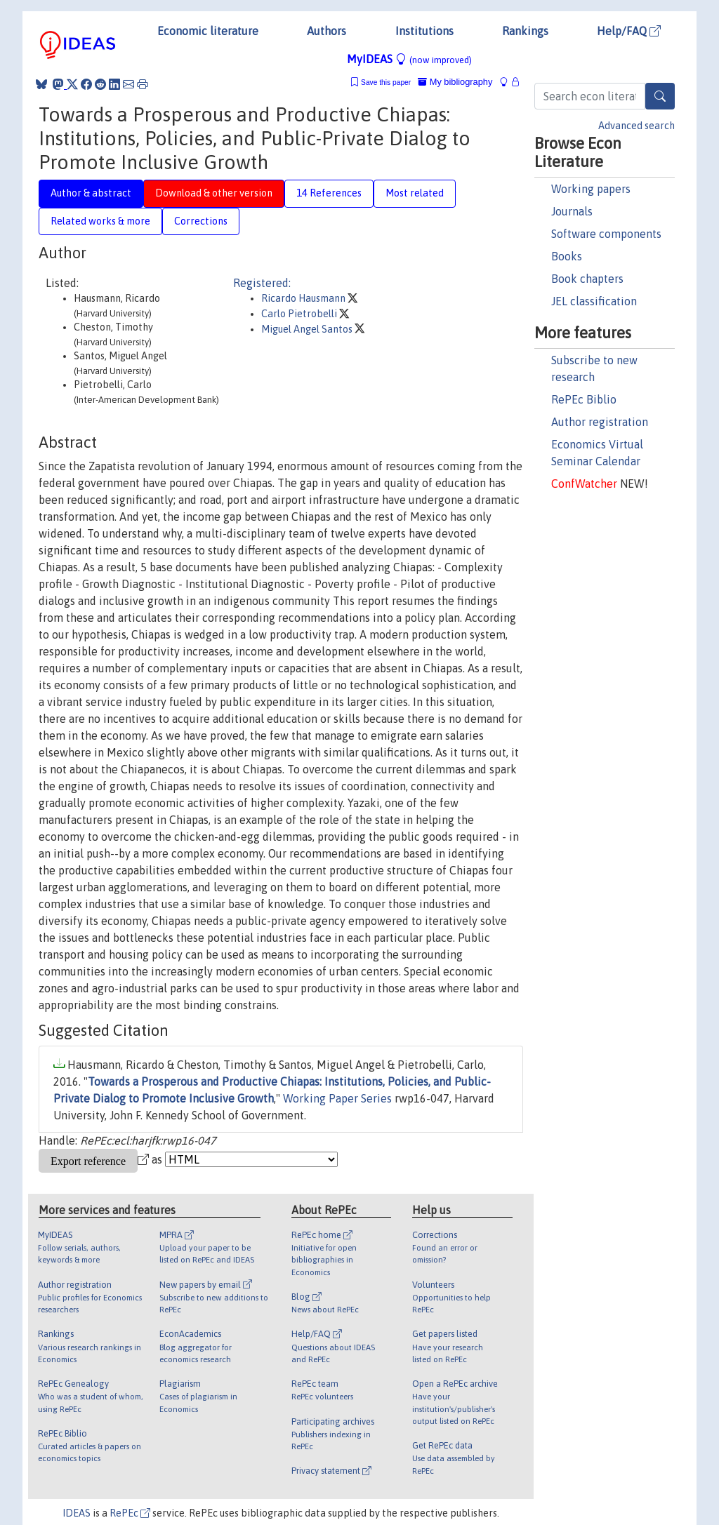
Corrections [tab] (200, 221)
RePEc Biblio (583, 399)
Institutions (424, 31)
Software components (606, 233)
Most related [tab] (414, 193)
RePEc (130, 1513)
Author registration (599, 421)
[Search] (660, 96)
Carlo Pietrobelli (300, 313)
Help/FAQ (629, 31)
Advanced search (636, 125)
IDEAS (76, 1513)
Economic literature (207, 31)
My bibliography (455, 81)
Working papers (591, 188)
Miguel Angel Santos (308, 329)
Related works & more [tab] (100, 221)
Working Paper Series (337, 1098)
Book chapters (587, 278)
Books (566, 256)
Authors (326, 31)
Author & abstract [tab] (91, 193)
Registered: (262, 283)
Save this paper (386, 82)
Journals (572, 211)
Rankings (525, 31)
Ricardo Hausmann (304, 298)
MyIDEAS (409, 59)
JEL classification (594, 301)
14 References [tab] (329, 193)
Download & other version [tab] (213, 193)
